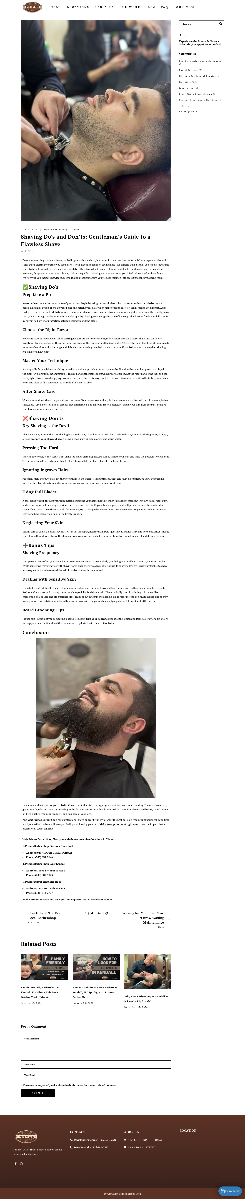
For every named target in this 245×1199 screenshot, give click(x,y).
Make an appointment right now (119, 824)
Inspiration (186, 88)
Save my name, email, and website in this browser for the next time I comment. (71, 1085)
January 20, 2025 (31, 1003)
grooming (150, 277)
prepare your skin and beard (47, 439)
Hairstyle (185, 82)
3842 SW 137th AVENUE (51, 888)
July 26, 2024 (29, 229)
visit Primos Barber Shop (42, 820)
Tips (76, 229)
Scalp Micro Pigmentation (195, 94)
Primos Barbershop (56, 229)
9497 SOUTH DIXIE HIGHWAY (54, 852)
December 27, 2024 (136, 1007)
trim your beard (95, 618)
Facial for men (188, 70)
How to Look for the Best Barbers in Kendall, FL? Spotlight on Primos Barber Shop (95, 992)
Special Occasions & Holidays (198, 100)
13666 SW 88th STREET (51, 870)
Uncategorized (188, 112)
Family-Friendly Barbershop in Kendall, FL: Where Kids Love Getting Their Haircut (40, 992)
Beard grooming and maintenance (200, 61)
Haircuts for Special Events (197, 76)
